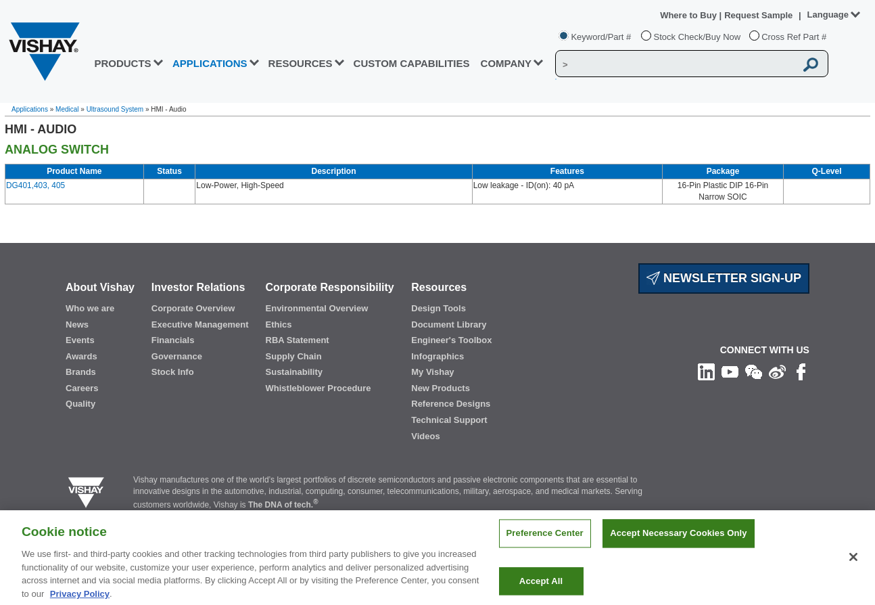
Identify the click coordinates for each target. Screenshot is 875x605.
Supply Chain (294, 356)
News (77, 324)
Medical (66, 109)
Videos (425, 436)
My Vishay (432, 372)
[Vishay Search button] (810, 64)
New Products (440, 388)
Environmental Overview (317, 308)
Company (506, 63)
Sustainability (294, 372)
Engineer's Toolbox (451, 340)
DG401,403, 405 (35, 185)
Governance (176, 356)
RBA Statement (297, 340)
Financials (173, 340)
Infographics (437, 356)
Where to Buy (689, 15)
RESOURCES (300, 63)
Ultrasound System (115, 109)
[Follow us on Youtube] (730, 371)
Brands (81, 372)
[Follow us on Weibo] (777, 371)
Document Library (448, 324)
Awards (81, 356)
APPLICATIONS (209, 63)
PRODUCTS (122, 63)
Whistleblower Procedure (318, 388)
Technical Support (449, 420)
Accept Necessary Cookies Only (678, 544)
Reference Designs (450, 404)
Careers (82, 388)
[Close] (853, 568)
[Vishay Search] (675, 64)
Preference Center (545, 544)
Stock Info (172, 372)
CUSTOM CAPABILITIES (412, 63)
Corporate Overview (193, 308)
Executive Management (200, 324)
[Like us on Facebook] (801, 371)
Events (80, 340)
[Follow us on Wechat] (753, 371)
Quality (80, 404)
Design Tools (438, 308)
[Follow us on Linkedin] (706, 371)
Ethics (279, 324)
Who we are (90, 308)
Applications (29, 109)
